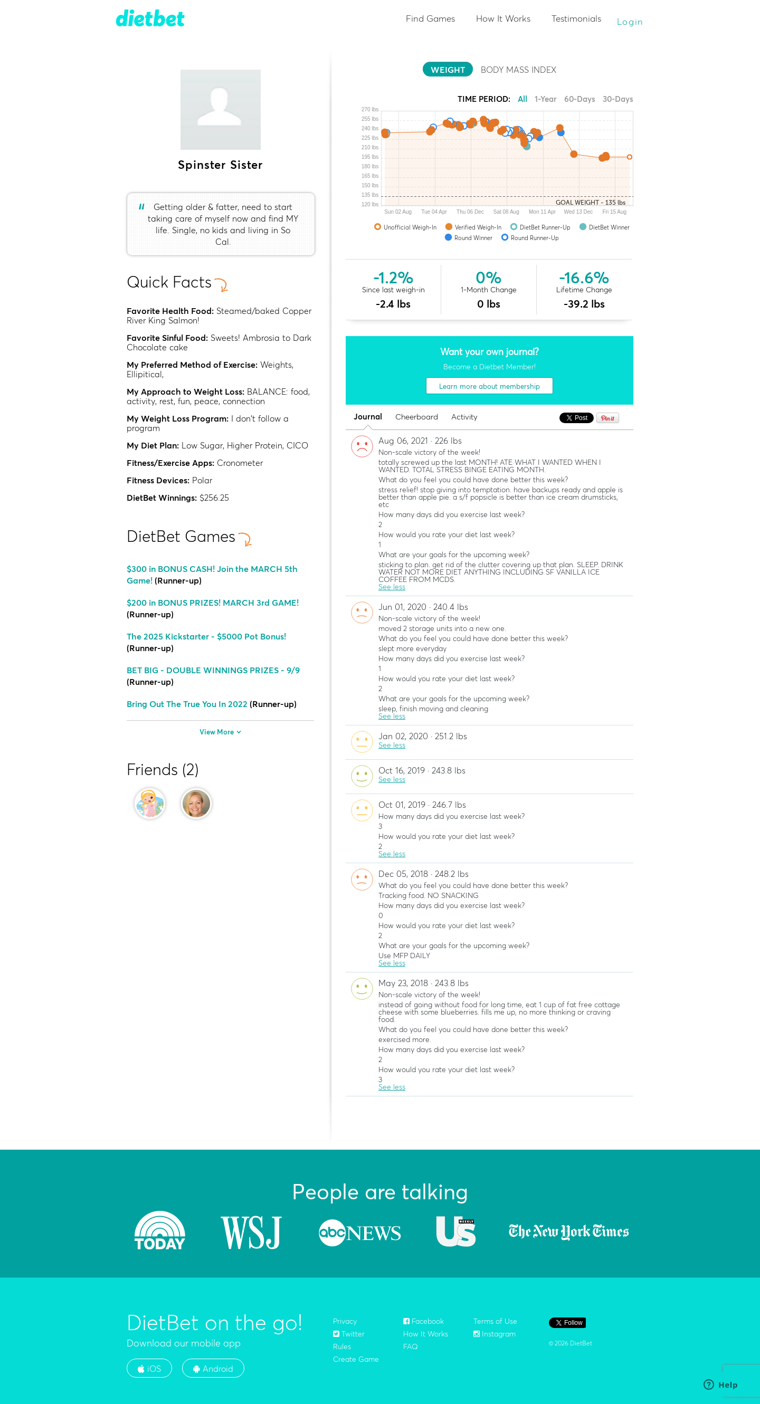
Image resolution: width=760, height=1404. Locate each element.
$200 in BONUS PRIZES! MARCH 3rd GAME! (213, 602)
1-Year (546, 99)
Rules (342, 1346)
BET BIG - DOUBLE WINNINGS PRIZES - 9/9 (213, 670)
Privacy (345, 1321)
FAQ (410, 1346)
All (522, 99)
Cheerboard (416, 417)
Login (630, 21)
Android (213, 1368)
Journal (368, 417)
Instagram (494, 1334)
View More (220, 732)
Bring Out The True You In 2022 (187, 704)
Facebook (423, 1321)
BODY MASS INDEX (518, 69)
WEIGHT (448, 69)
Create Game (356, 1359)
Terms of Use (495, 1321)
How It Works (503, 18)
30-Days (618, 99)
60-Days (579, 99)
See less (391, 586)
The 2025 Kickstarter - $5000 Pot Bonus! (206, 636)
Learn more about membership (489, 386)
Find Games (430, 18)
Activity (464, 417)
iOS (149, 1368)
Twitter (349, 1334)
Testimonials (576, 18)
